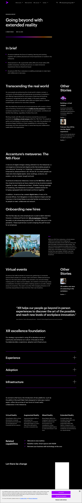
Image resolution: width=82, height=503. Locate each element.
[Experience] (41, 358)
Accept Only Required (61, 496)
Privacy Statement (33, 498)
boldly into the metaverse (37, 108)
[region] (41, 496)
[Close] (79, 491)
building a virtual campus (22, 119)
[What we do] (19, 2)
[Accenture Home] (7, 2)
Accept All (61, 492)
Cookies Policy (23, 498)
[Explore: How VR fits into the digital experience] (63, 140)
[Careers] (45, 2)
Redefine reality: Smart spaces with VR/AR (41, 444)
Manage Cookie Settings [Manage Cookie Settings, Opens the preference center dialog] (61, 499)
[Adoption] (41, 370)
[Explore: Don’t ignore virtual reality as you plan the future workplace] (63, 294)
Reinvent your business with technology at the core (44, 446)
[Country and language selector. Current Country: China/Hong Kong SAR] (67, 2)
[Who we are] (37, 2)
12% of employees (35, 218)
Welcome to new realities (35, 441)
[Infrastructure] (41, 382)
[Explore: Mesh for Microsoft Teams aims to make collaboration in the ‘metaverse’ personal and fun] (63, 117)
